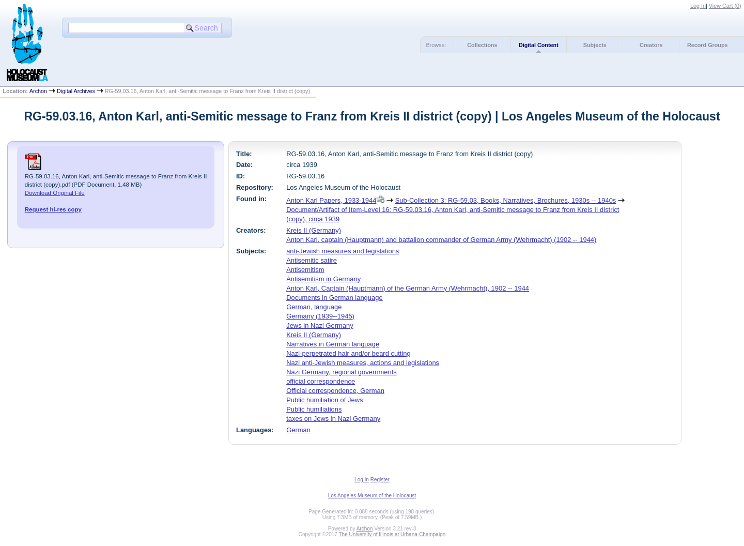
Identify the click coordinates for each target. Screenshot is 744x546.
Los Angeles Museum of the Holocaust (372, 495)
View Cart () (725, 6)
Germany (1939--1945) (320, 316)
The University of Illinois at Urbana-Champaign (392, 534)
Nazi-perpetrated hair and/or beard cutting (348, 353)
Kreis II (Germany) (313, 230)
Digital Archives (76, 91)
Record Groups (707, 45)
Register (380, 479)
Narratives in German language (332, 344)
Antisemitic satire (311, 260)
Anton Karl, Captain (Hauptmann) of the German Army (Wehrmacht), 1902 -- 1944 (407, 288)
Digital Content (539, 45)
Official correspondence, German (335, 391)
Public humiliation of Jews (324, 400)
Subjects (595, 45)
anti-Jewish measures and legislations (342, 251)
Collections (482, 45)
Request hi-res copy (53, 209)
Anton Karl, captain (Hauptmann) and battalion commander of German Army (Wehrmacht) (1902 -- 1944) (441, 240)
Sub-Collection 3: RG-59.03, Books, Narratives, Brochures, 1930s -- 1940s (505, 200)
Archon (38, 91)
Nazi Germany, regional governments (341, 372)
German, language (314, 307)
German (298, 430)
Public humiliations (314, 409)
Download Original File (55, 193)
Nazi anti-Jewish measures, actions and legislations (362, 363)
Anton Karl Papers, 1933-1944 (331, 200)
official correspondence (320, 381)
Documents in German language (334, 297)
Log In (698, 6)
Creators (651, 45)
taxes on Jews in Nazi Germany (333, 418)
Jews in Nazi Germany (319, 325)
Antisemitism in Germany (323, 279)
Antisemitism (305, 270)
